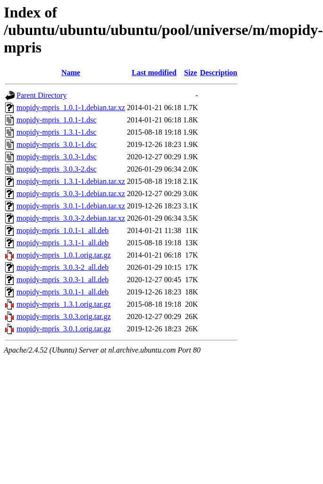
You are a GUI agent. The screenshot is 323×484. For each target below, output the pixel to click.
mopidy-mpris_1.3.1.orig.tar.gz (64, 304)
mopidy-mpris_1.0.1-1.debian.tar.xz (71, 108)
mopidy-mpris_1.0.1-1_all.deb (63, 230)
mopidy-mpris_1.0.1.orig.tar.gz (64, 255)
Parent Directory (42, 95)
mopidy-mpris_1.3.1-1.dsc (56, 132)
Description (218, 73)
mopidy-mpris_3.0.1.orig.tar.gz (64, 329)
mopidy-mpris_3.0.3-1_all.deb (63, 280)
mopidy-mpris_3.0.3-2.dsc (56, 169)
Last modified (154, 73)
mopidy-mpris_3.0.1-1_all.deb (63, 292)
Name (70, 73)
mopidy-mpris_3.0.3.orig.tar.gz (64, 316)
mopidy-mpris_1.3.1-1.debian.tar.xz (71, 181)
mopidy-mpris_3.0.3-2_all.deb (63, 267)
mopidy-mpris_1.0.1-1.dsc (56, 120)
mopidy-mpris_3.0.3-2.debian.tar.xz (71, 218)
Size (190, 73)
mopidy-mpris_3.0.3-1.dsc (56, 157)
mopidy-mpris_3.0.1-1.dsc (56, 144)
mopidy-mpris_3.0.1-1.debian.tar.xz (71, 206)
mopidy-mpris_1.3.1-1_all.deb (63, 243)
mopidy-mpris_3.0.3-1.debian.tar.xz (71, 194)
